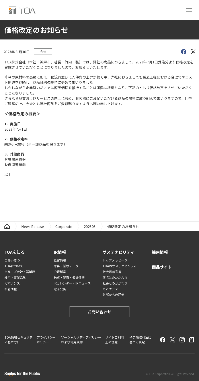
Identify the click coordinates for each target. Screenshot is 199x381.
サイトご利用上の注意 (114, 339)
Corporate (63, 226)
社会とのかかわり (115, 283)
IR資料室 (60, 271)
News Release (32, 226)
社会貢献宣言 (112, 271)
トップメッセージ (115, 260)
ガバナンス (12, 283)
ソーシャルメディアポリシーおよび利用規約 (81, 339)
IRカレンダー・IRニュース (72, 283)
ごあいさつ (12, 260)
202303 (90, 226)
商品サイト (162, 267)
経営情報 (60, 260)
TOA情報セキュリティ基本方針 (18, 339)
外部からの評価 (113, 294)
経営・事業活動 (15, 277)
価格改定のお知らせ (123, 226)
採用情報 (160, 252)
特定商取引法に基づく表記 (140, 339)
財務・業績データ (66, 266)
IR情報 (60, 252)
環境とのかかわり (115, 277)
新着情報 (10, 289)
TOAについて (13, 266)
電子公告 (60, 289)
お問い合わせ (99, 311)
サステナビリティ (118, 252)
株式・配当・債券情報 (69, 277)
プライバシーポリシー (46, 339)
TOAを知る (14, 252)
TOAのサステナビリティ (120, 266)
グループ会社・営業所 (19, 271)
